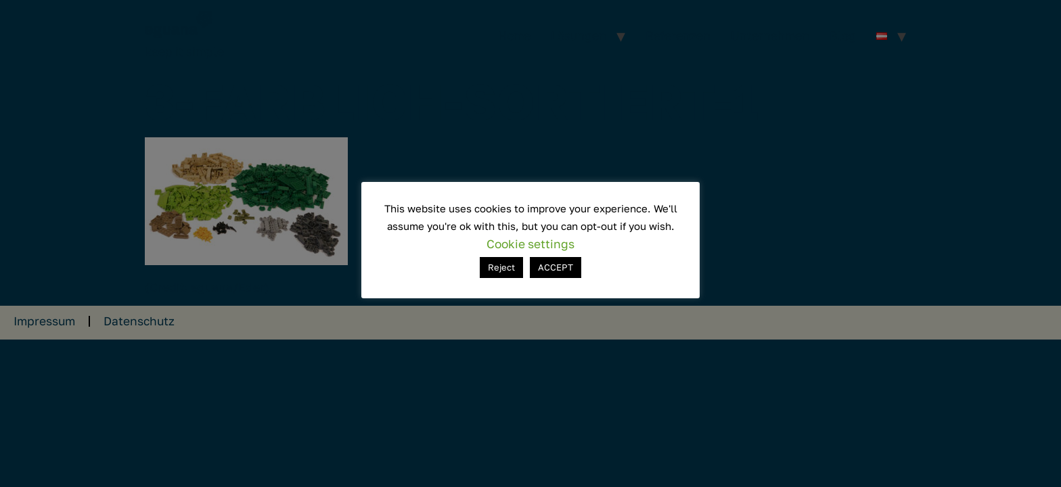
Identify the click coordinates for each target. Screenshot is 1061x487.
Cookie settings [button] (530, 244)
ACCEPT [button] (555, 267)
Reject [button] (501, 267)
